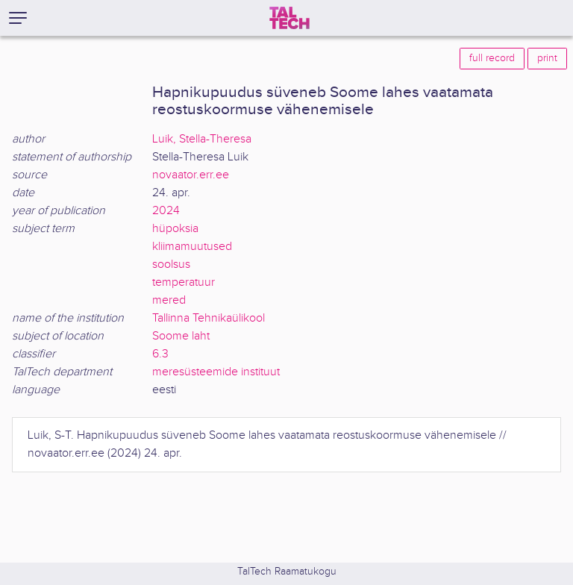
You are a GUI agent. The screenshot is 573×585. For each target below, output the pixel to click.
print (547, 58)
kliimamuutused (192, 247)
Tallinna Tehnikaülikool (208, 318)
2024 (166, 211)
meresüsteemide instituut (216, 372)
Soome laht (181, 336)
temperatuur (183, 282)
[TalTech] (289, 18)
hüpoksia (175, 229)
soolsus (171, 264)
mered (169, 300)
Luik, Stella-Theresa (201, 139)
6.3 (160, 354)
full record (492, 58)
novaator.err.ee (190, 175)
